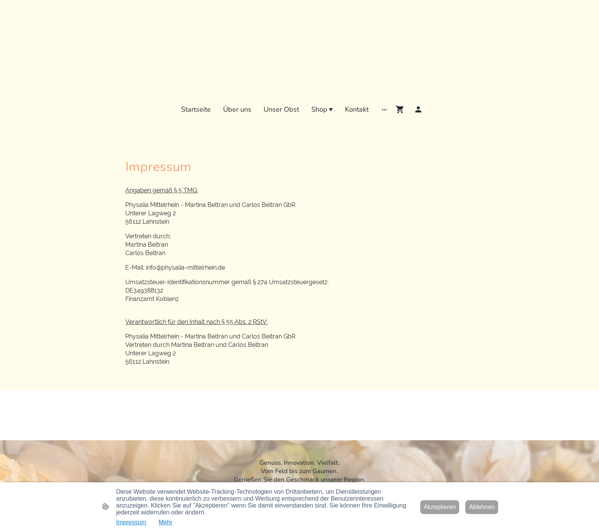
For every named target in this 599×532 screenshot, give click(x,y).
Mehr (165, 522)
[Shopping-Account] (418, 109)
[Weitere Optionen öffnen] (384, 109)
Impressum (131, 522)
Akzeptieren (440, 507)
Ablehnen (482, 507)
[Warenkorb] (401, 109)
